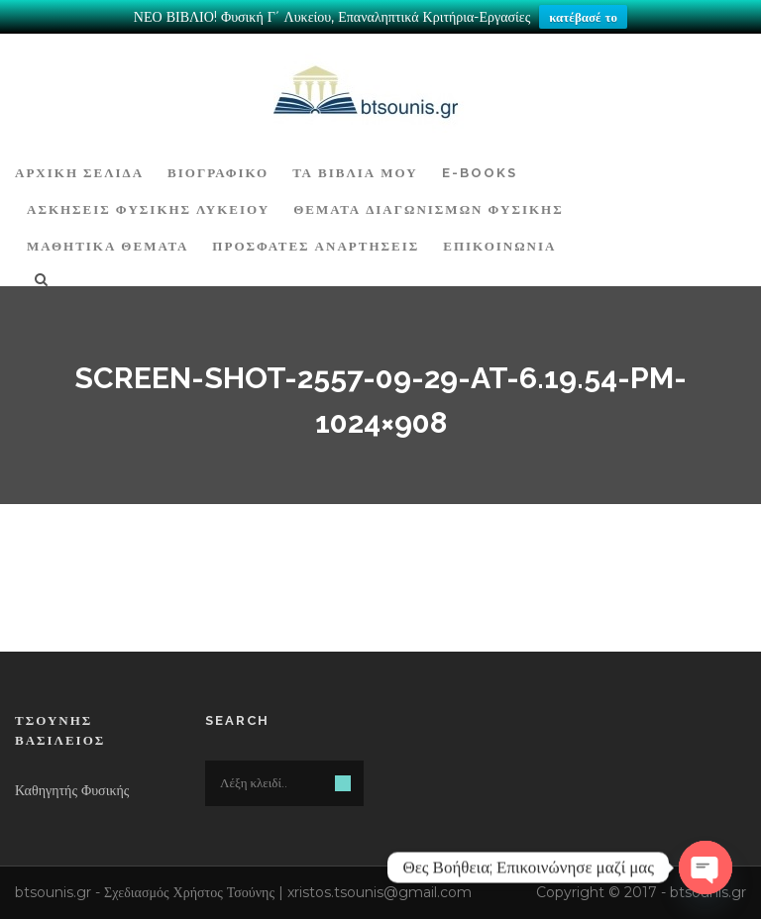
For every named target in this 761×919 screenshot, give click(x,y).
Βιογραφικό (218, 172)
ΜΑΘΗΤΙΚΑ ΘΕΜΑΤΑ (107, 246)
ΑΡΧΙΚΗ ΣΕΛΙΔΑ (79, 172)
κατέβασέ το (583, 17)
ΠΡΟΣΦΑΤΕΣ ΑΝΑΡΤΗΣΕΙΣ (315, 246)
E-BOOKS (479, 172)
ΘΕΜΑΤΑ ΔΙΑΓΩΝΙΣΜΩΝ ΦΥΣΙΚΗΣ (428, 209)
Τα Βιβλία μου (354, 172)
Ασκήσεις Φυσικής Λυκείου (148, 209)
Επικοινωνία (499, 246)
